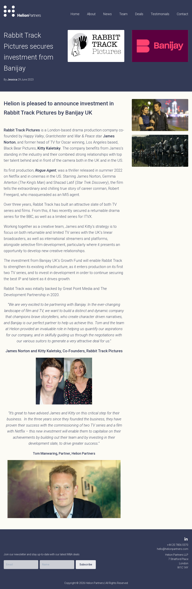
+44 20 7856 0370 (177, 544)
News (107, 14)
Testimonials (160, 14)
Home (75, 14)
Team (123, 14)
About (91, 14)
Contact (182, 14)
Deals (139, 14)
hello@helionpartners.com (172, 548)
